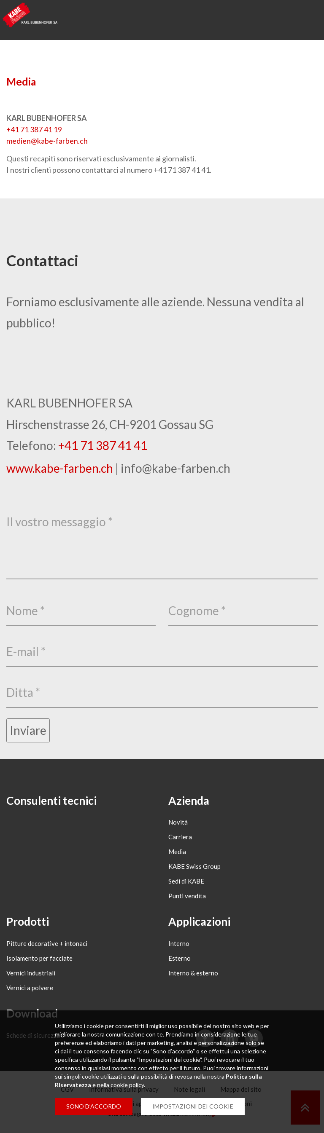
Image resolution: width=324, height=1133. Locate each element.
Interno (178, 946)
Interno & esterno (193, 975)
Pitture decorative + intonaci (46, 946)
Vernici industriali (30, 975)
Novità (178, 823)
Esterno (179, 960)
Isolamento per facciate (39, 960)
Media (21, 81)
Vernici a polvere (29, 990)
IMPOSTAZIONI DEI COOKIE (192, 1106)
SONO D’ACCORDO (93, 1106)
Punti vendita (187, 897)
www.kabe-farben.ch (59, 468)
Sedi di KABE (186, 882)
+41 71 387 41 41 (102, 445)
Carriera (180, 838)
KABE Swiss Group (194, 867)
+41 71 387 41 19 (34, 129)
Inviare (28, 730)
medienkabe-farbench (47, 140)
